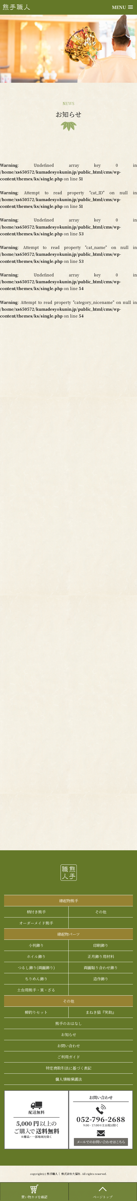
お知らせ (68, 1034)
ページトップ (103, 1191)
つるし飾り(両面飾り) (36, 967)
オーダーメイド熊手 (36, 923)
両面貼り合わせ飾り (101, 967)
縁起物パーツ (68, 934)
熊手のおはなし (68, 1023)
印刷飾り (100, 945)
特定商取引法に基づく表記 (69, 1068)
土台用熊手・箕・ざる (36, 990)
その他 (100, 911)
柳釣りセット (36, 1012)
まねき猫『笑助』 (101, 1012)
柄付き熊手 (36, 911)
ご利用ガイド (68, 1057)
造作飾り (100, 978)
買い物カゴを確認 (34, 1191)
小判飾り (36, 945)
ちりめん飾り (36, 978)
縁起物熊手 (68, 900)
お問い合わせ (68, 1045)
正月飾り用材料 (100, 956)
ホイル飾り (36, 956)
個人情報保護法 (68, 1079)
